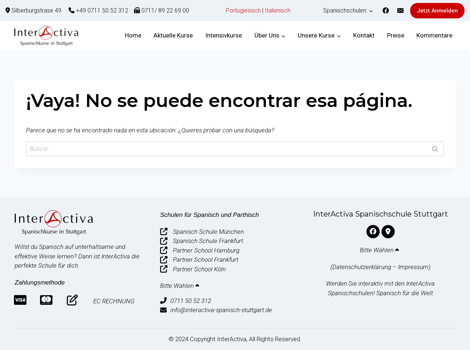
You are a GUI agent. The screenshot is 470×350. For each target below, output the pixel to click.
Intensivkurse (223, 35)
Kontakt (364, 35)
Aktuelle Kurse (173, 35)
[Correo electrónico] (400, 10)
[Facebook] (386, 10)
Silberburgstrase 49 (36, 10)
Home (133, 35)
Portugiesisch (243, 10)
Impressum (413, 267)
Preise (395, 35)
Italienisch (277, 10)
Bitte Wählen (180, 285)
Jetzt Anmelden (437, 10)
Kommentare (434, 35)
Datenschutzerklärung (361, 267)
